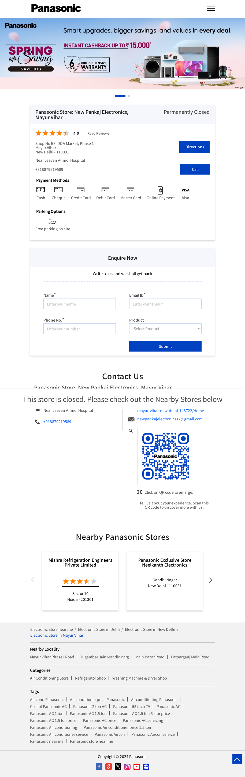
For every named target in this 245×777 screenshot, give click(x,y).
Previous (34, 581)
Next (210, 581)
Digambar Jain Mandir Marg (105, 656)
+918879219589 (49, 169)
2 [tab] (129, 96)
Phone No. (53, 319)
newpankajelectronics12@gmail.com (170, 418)
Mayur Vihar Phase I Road (52, 656)
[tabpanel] (122, 53)
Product (136, 319)
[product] (165, 328)
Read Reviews (98, 133)
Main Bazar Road (150, 656)
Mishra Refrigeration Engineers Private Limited (80, 562)
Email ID (137, 294)
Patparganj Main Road (190, 656)
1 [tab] (116, 96)
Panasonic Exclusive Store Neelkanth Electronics (164, 562)
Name (49, 294)
